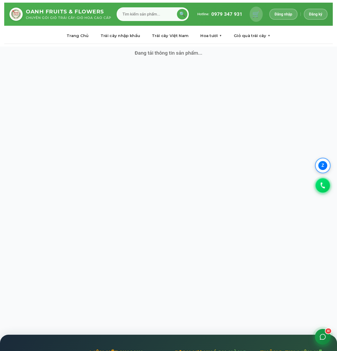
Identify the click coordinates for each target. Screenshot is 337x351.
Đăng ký (315, 14)
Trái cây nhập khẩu (120, 35)
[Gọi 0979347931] (323, 185)
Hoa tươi (211, 35)
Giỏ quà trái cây (252, 35)
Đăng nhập (283, 14)
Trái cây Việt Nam (170, 35)
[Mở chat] (323, 337)
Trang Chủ (78, 35)
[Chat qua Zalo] (323, 165)
